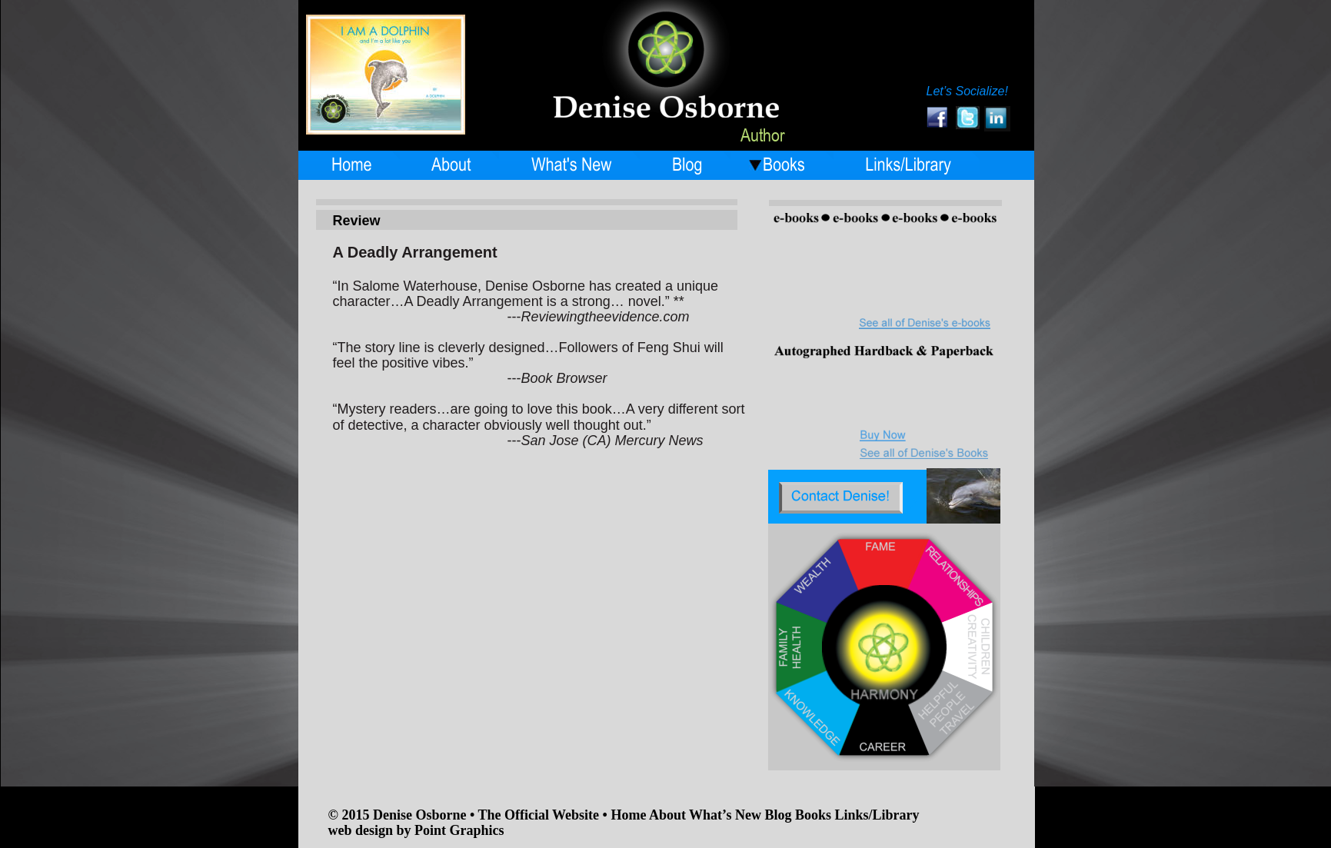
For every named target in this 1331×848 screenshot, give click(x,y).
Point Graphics (459, 830)
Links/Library (876, 815)
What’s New (725, 815)
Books (815, 815)
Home (630, 815)
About (669, 815)
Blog (779, 815)
